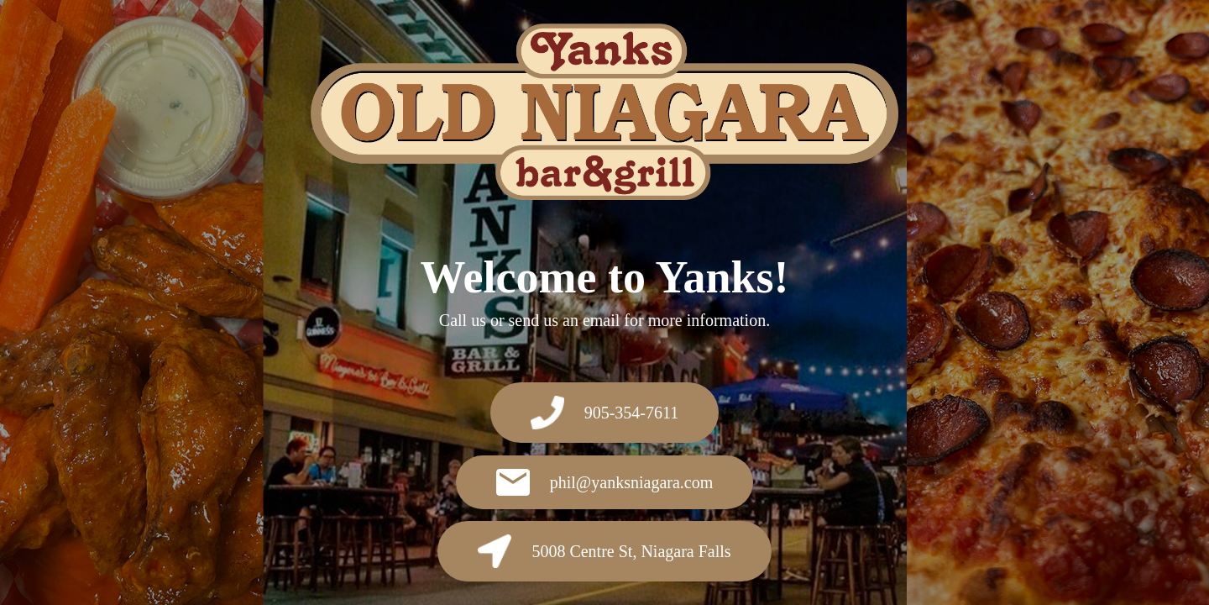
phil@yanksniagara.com (604, 482)
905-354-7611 (605, 412)
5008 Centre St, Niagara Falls (604, 551)
